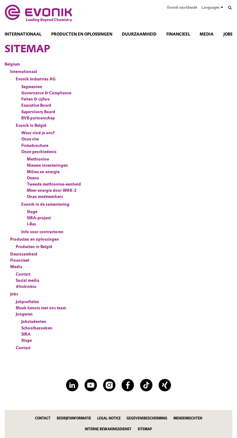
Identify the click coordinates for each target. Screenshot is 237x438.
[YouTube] (91, 385)
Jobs (227, 34)
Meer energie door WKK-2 (52, 190)
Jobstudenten (33, 321)
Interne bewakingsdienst (108, 429)
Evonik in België (31, 125)
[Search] (229, 7)
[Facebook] (128, 385)
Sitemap (145, 429)
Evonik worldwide (182, 7)
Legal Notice (109, 418)
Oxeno (33, 178)
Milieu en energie (43, 172)
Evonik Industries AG (36, 79)
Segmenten (31, 86)
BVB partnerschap (38, 118)
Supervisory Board (38, 112)
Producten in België (34, 246)
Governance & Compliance (46, 93)
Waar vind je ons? (38, 133)
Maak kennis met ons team (41, 308)
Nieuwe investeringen (47, 165)
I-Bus (31, 224)
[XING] (165, 385)
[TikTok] (146, 385)
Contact (23, 274)
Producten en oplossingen (81, 34)
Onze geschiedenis (38, 151)
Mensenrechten (187, 418)
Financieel (178, 34)
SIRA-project (39, 218)
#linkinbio (26, 286)
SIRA (26, 334)
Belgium (12, 64)
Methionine (38, 159)
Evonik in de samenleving (45, 204)
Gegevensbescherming (147, 418)
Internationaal (23, 34)
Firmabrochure (34, 145)
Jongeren (24, 314)
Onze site (30, 139)
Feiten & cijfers (35, 99)
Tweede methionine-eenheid (54, 184)
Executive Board (36, 105)
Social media (27, 280)
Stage (32, 211)
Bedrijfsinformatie (74, 418)
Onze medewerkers (45, 196)
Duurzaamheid (139, 34)
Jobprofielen (27, 301)
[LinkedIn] (72, 385)
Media (207, 34)
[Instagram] (109, 385)
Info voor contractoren (42, 232)
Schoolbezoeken (36, 328)
